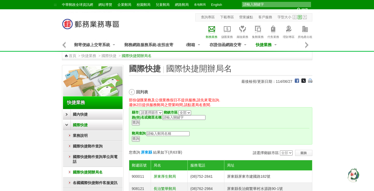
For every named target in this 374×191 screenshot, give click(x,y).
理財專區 (288, 31)
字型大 (305, 17)
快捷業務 (264, 44)
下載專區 (227, 17)
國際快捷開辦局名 (88, 172)
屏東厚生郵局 (165, 176)
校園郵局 (143, 5)
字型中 (300, 17)
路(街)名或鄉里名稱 (147, 117)
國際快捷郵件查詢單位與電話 (95, 159)
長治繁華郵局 (165, 188)
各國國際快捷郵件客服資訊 (95, 183)
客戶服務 (265, 17)
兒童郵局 (163, 5)
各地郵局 (200, 4)
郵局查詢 (139, 133)
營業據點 (246, 17)
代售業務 (273, 31)
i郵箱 (190, 44)
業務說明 (80, 135)
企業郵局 (124, 5)
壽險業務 (242, 31)
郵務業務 (211, 31)
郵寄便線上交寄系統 (92, 44)
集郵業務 (257, 31)
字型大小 (284, 17)
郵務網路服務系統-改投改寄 (149, 44)
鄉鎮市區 (171, 112)
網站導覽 (105, 5)
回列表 (142, 92)
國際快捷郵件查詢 (88, 146)
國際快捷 (109, 56)
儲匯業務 (227, 31)
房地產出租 (305, 31)
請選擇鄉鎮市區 (266, 153)
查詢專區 (208, 17)
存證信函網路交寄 (225, 44)
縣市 (135, 112)
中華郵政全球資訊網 (77, 5)
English (216, 5)
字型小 (295, 17)
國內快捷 (80, 114)
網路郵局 (182, 5)
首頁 (72, 56)
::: (55, 5)
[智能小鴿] (353, 175)
